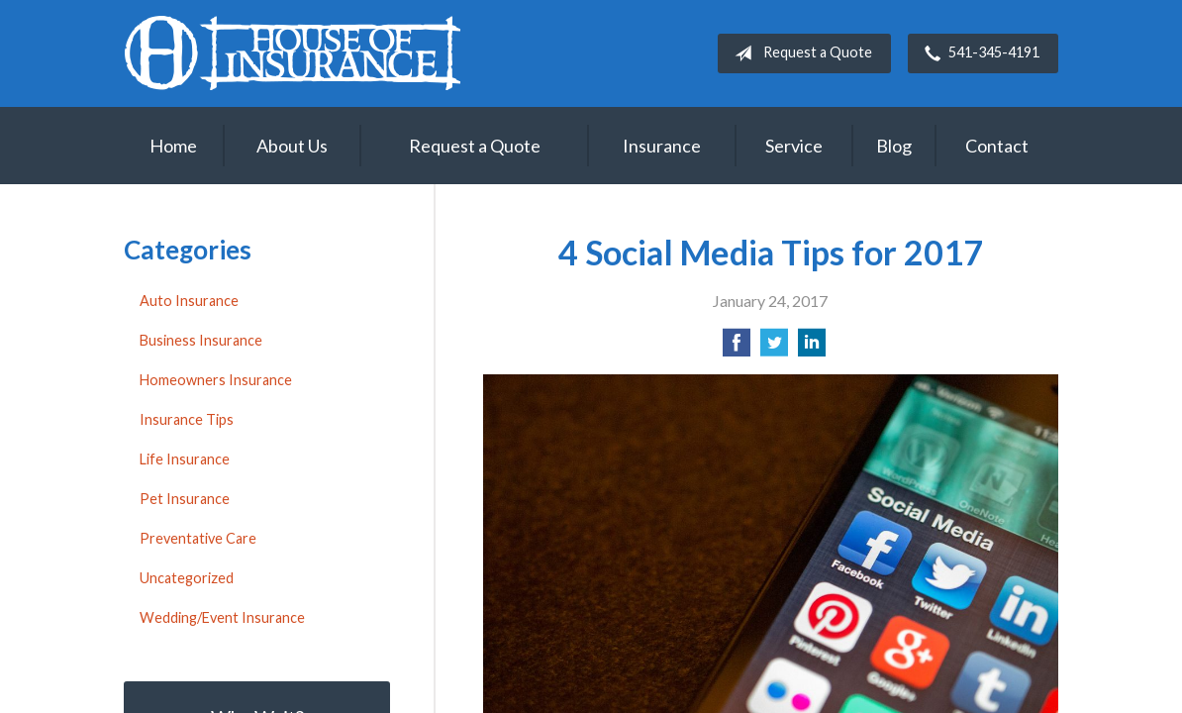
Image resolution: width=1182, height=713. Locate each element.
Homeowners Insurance (216, 379)
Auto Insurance (189, 300)
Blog (894, 145)
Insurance (662, 145)
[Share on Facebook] (736, 348)
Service (794, 145)
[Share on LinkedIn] (812, 348)
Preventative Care (198, 538)
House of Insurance (292, 53)
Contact (997, 145)
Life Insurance (185, 459)
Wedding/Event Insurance (222, 617)
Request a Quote (799, 53)
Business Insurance (201, 340)
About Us (292, 145)
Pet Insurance (185, 498)
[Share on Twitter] (774, 348)
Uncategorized (187, 577)
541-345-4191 (978, 53)
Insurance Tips (187, 419)
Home (173, 145)
